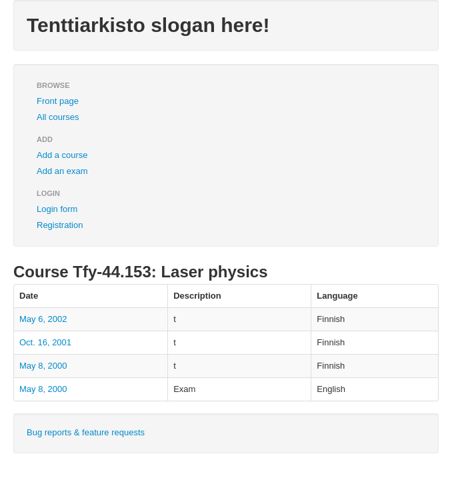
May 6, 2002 (43, 319)
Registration (60, 225)
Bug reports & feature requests (86, 432)
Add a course (62, 155)
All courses (58, 117)
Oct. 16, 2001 (45, 342)
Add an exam (62, 171)
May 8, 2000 (43, 366)
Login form (57, 209)
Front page (58, 101)
